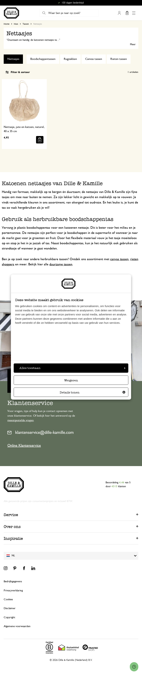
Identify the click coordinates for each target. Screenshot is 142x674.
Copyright (9, 617)
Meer (133, 44)
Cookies (8, 599)
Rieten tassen (118, 58)
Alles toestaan (72, 368)
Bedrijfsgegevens (13, 581)
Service (11, 514)
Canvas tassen (93, 58)
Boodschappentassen (42, 58)
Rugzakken (70, 58)
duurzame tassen (60, 264)
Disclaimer (10, 608)
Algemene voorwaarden (17, 626)
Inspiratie (13, 538)
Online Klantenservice (24, 445)
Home (6, 24)
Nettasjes (13, 58)
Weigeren (71, 380)
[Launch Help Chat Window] (134, 666)
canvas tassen (119, 259)
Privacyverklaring (13, 590)
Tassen (26, 24)
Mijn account (119, 13)
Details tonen (92, 392)
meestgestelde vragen (20, 420)
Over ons (12, 526)
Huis (16, 24)
